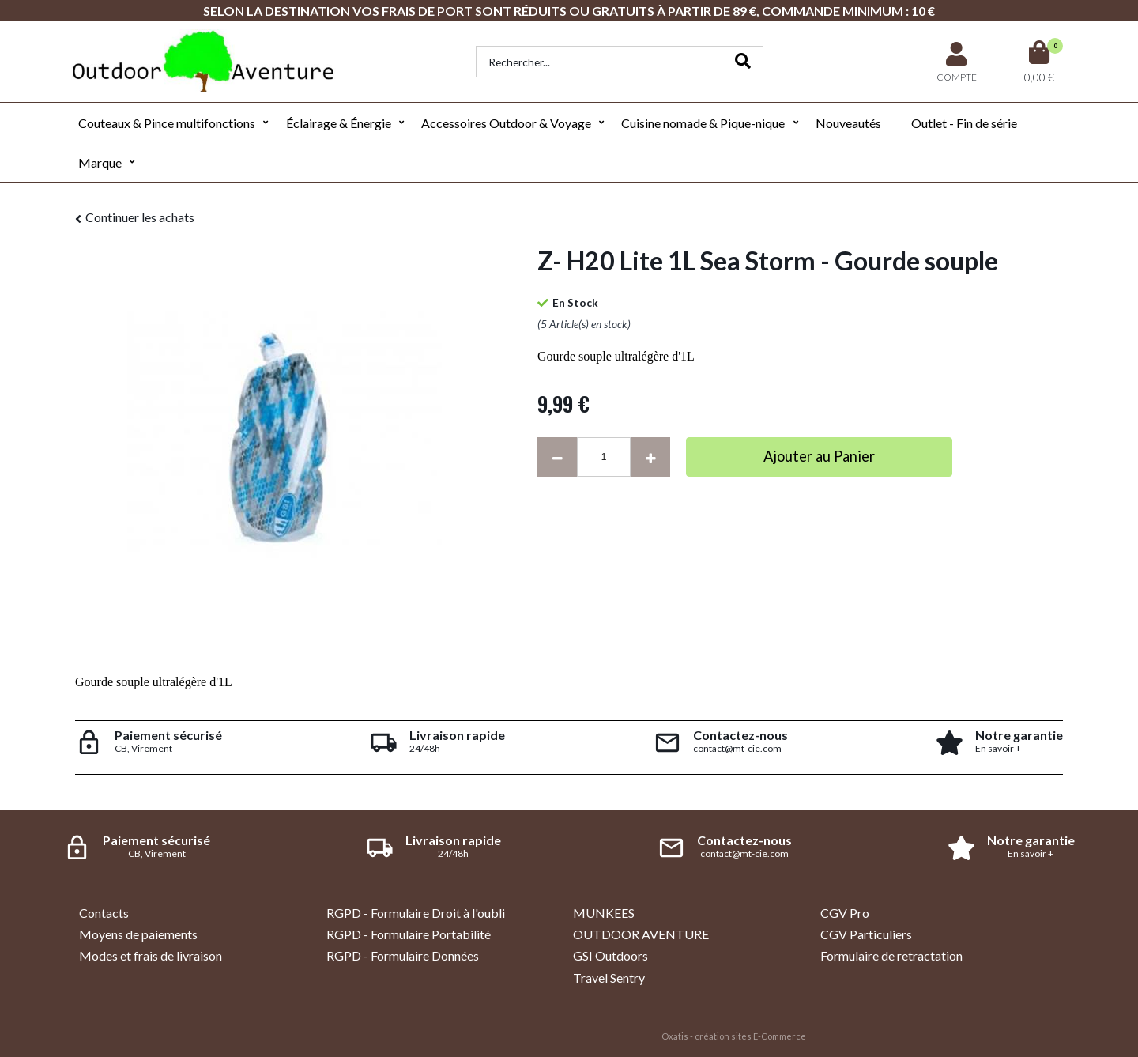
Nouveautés (848, 122)
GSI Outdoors (610, 955)
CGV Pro (844, 912)
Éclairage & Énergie (338, 122)
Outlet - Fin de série (964, 122)
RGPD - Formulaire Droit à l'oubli (415, 912)
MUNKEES (604, 912)
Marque (100, 162)
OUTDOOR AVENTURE (641, 934)
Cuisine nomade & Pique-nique (703, 122)
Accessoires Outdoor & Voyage (506, 122)
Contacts (104, 912)
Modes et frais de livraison (150, 955)
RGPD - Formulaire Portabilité (408, 934)
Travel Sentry (609, 977)
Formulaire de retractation (891, 955)
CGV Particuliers (866, 934)
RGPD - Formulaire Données (402, 955)
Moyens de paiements (138, 934)
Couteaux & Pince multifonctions (166, 122)
